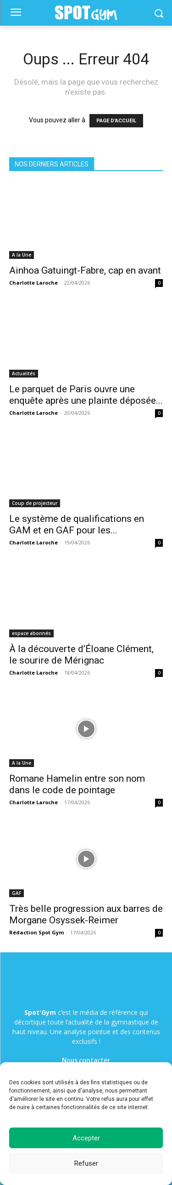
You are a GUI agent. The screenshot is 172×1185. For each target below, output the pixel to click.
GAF (16, 893)
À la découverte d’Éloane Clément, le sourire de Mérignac (81, 654)
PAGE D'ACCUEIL (116, 121)
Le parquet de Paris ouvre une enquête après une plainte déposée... (86, 395)
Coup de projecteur (34, 503)
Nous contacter (86, 1060)
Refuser (86, 1163)
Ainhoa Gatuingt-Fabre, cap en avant (85, 270)
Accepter (86, 1138)
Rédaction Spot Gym (36, 932)
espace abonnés (31, 633)
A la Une (21, 255)
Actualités (23, 373)
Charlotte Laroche (33, 282)
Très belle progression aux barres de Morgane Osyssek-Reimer (86, 914)
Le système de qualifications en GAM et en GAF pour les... (76, 524)
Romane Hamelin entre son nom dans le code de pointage (77, 784)
